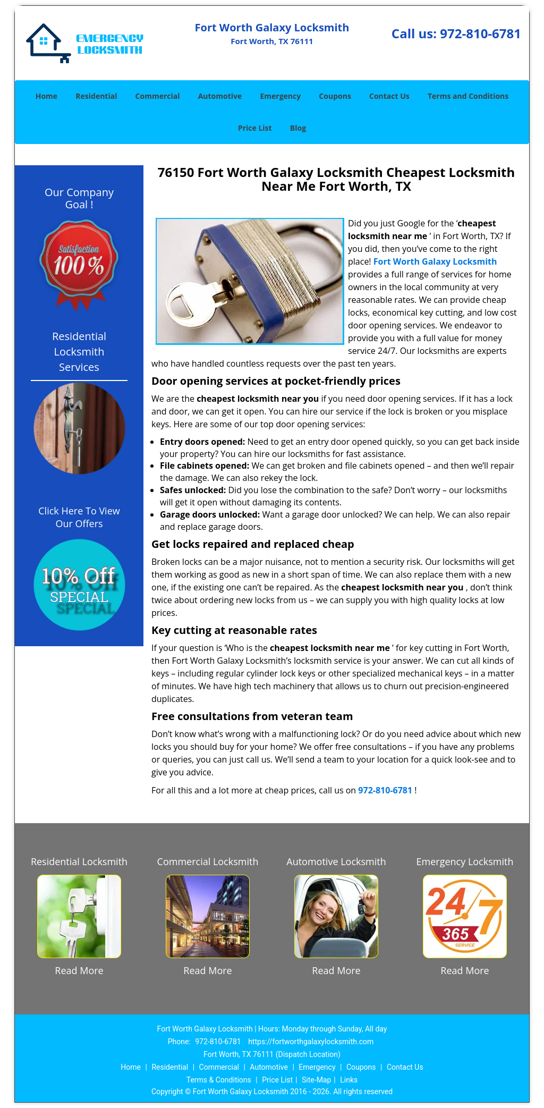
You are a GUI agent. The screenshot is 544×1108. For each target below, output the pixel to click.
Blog (298, 128)
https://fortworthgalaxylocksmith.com (310, 1041)
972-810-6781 (480, 33)
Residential (96, 96)
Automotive (220, 96)
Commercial (157, 96)
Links (349, 1080)
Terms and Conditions (468, 96)
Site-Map (316, 1080)
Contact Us (389, 96)
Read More (79, 970)
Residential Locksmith (79, 861)
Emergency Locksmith (465, 861)
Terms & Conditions (218, 1080)
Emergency (280, 96)
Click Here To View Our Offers (79, 517)
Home (46, 96)
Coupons (335, 96)
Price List (255, 128)
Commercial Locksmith (208, 861)
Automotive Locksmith (336, 861)
